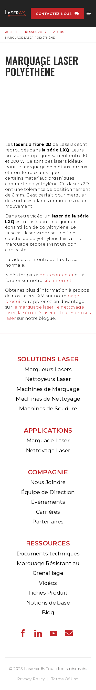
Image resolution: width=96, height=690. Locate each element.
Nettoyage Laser (48, 450)
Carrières (48, 512)
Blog (48, 612)
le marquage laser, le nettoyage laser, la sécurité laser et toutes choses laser (48, 313)
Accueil (11, 32)
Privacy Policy (31, 679)
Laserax (15, 13)
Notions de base (48, 602)
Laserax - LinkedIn (38, 633)
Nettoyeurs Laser (48, 379)
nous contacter (56, 274)
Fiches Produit (48, 592)
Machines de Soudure (48, 408)
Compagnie (48, 472)
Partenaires (47, 521)
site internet (57, 280)
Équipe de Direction (48, 492)
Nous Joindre (48, 482)
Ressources (35, 32)
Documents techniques (48, 553)
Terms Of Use (65, 679)
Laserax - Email (69, 633)
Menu (89, 13)
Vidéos (58, 32)
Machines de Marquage (48, 389)
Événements (48, 502)
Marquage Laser (48, 440)
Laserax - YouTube (53, 633)
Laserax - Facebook (23, 633)
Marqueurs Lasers (48, 369)
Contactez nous (54, 14)
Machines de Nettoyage (48, 399)
